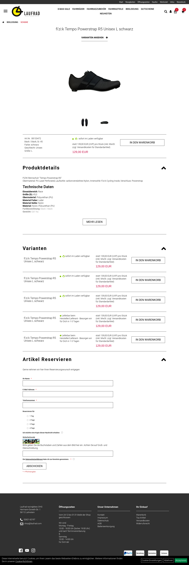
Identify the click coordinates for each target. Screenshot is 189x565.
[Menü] (5, 11)
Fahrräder (78, 9)
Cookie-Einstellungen (152, 560)
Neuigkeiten (130, 2)
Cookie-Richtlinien (23, 561)
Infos (172, 2)
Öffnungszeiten (144, 2)
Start (121, 2)
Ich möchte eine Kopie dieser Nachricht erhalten (41, 433)
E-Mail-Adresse (28, 390)
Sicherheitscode (29, 437)
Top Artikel (141, 517)
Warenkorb (181, 2)
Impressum (103, 517)
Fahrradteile (115, 9)
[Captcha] (68, 454)
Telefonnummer (29, 400)
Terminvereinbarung (76, 531)
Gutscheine (147, 9)
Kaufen (155, 2)
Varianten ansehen (92, 37)
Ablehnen (168, 560)
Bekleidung (132, 9)
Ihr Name (26, 379)
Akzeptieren (180, 560)
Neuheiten (106, 13)
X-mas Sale (64, 9)
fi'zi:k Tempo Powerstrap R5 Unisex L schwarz (94, 29)
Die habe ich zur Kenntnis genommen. (46, 459)
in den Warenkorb (142, 142)
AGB (99, 523)
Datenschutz (103, 520)
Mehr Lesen (94, 221)
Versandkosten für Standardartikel (93, 147)
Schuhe (24, 22)
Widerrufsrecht (143, 523)
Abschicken (34, 466)
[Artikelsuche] (165, 12)
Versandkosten (143, 520)
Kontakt (101, 515)
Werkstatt (164, 2)
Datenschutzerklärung (34, 459)
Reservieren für (28, 411)
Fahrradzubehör (96, 9)
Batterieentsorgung (106, 526)
